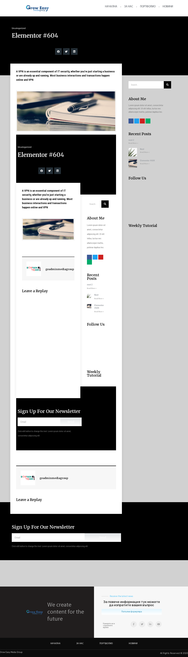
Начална (111, 6)
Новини (168, 6)
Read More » (91, 288)
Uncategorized (19, 28)
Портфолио (148, 6)
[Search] (105, 204)
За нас (128, 6)
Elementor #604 (99, 306)
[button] (131, 612)
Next (96, 295)
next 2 (90, 284)
